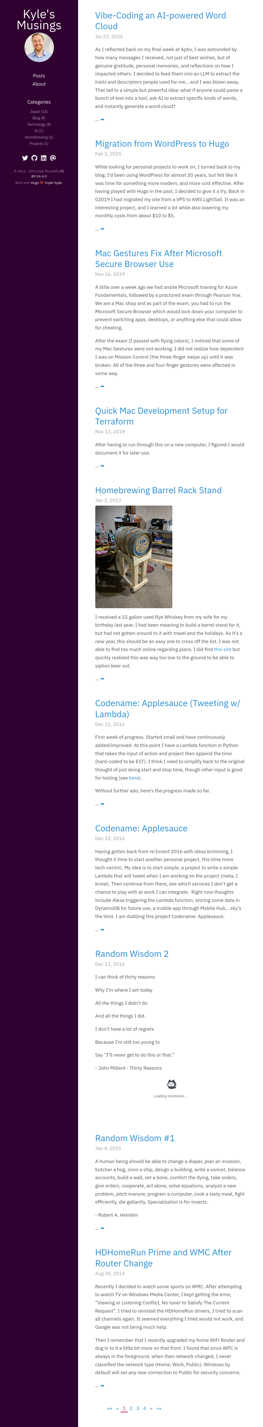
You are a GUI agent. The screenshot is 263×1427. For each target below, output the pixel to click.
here (134, 778)
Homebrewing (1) (39, 137)
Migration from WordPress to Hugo (162, 143)
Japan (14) (39, 111)
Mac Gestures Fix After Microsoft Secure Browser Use (158, 258)
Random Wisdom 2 (132, 953)
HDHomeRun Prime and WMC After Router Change (163, 1257)
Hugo (35, 182)
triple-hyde (53, 182)
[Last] (158, 1408)
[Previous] (117, 1408)
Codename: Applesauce (141, 828)
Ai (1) (39, 130)
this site (222, 649)
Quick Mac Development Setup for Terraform (161, 416)
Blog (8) (39, 117)
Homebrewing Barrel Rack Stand (158, 490)
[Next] (151, 1408)
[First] (110, 1408)
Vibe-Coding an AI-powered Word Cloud (160, 20)
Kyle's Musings (39, 19)
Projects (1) (39, 143)
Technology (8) (39, 124)
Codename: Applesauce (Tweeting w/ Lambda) (168, 708)
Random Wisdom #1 (135, 1138)
